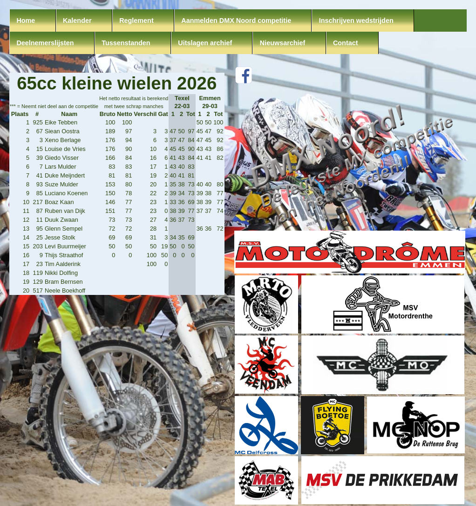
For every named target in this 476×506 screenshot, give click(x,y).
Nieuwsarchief (283, 43)
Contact (345, 43)
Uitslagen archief (205, 43)
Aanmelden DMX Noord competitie (236, 20)
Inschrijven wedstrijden (356, 20)
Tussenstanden (126, 43)
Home (25, 20)
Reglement (136, 20)
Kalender (77, 20)
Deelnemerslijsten (45, 43)
